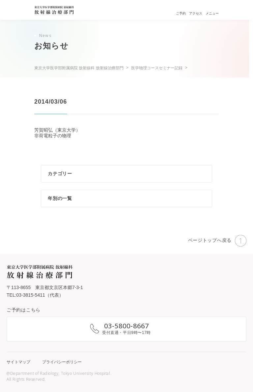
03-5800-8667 (126, 325)
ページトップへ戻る (217, 240)
